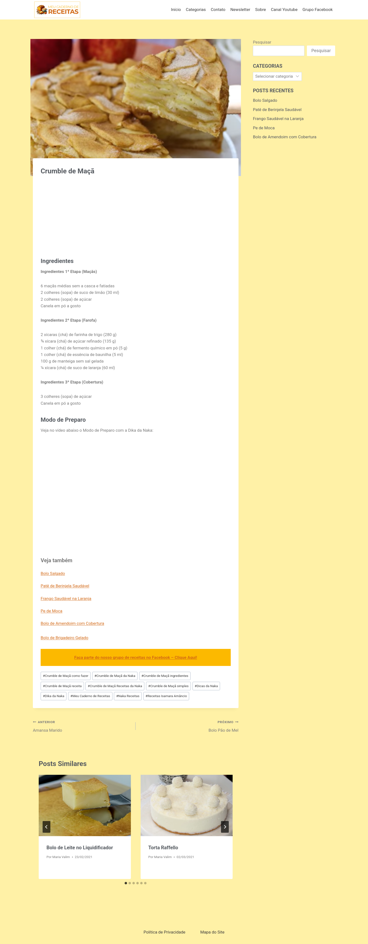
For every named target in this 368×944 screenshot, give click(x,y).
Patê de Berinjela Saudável (65, 585)
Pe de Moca (51, 610)
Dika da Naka (53, 696)
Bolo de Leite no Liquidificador (79, 848)
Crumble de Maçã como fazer (65, 676)
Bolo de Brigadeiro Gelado (64, 637)
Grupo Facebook (318, 9)
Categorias (196, 9)
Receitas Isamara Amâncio (166, 696)
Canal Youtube (284, 9)
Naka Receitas (127, 696)
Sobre (260, 9)
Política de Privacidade (164, 932)
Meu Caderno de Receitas (90, 696)
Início (176, 9)
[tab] (126, 883)
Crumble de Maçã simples (168, 686)
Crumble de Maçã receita (62, 686)
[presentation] (85, 805)
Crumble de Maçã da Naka (114, 676)
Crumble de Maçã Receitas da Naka (115, 686)
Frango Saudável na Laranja (66, 598)
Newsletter (240, 9)
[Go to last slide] (46, 827)
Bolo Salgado (53, 573)
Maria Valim (61, 857)
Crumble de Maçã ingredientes (164, 676)
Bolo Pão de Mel (189, 726)
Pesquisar (262, 42)
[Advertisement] (136, 214)
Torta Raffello (163, 848)
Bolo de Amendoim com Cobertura (72, 623)
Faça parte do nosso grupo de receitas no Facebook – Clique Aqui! (135, 657)
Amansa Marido (82, 726)
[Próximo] (225, 827)
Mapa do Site (212, 932)
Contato (218, 9)
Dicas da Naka (206, 686)
